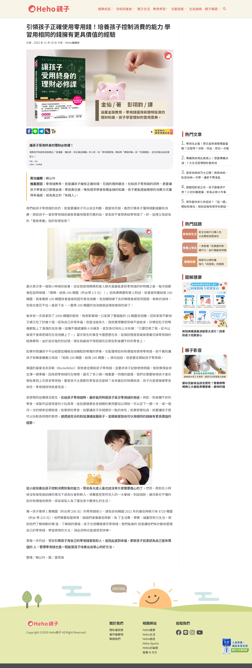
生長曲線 (195, 8)
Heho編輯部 (72, 42)
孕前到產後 (125, 8)
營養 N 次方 (150, 652)
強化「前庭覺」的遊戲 (211, 264)
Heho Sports (151, 643)
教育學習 (160, 8)
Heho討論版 (150, 648)
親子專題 (212, 8)
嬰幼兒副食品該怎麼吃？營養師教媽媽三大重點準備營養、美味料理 (203, 384)
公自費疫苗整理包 (209, 236)
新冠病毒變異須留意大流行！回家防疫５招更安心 (203, 333)
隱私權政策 (116, 630)
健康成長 (105, 8)
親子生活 (143, 8)
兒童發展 (178, 8)
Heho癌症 (149, 639)
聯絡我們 (115, 639)
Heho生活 (149, 634)
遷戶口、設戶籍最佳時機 (212, 250)
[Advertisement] (204, 75)
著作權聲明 (116, 634)
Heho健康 (149, 630)
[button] (224, 8)
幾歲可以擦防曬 (207, 260)
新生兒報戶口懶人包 (210, 232)
